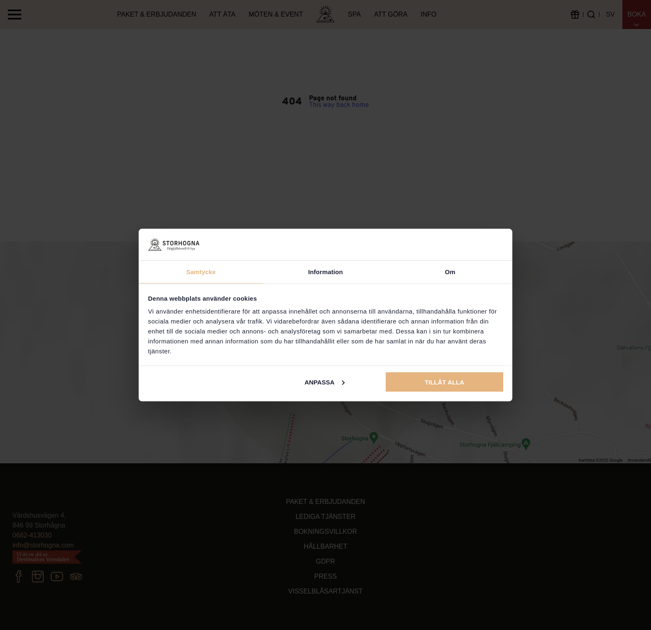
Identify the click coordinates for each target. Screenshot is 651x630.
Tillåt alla (444, 381)
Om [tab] (450, 271)
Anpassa (324, 381)
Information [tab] (325, 271)
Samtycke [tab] (201, 271)
